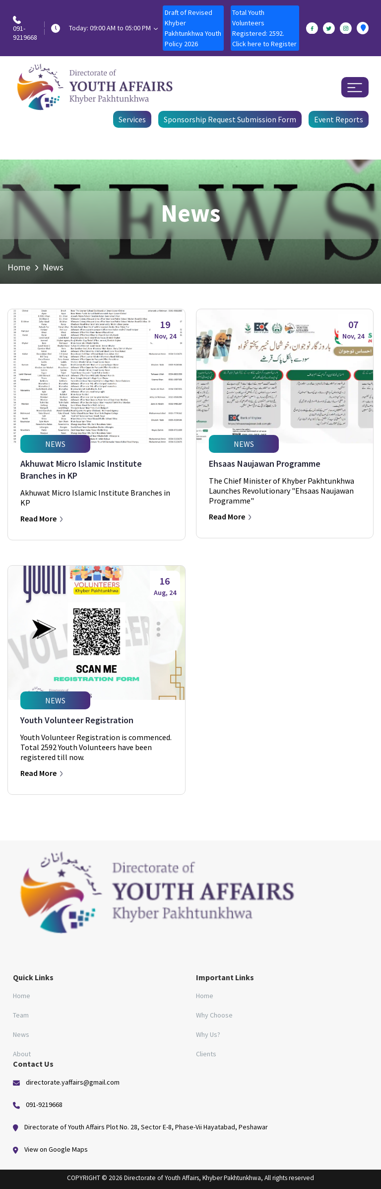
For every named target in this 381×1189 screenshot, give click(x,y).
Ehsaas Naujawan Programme (264, 463)
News (21, 1034)
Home (18, 267)
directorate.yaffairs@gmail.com (73, 1082)
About (22, 1053)
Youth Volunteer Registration (76, 720)
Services (132, 119)
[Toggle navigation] (355, 87)
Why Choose (214, 1015)
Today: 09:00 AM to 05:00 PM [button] (113, 27)
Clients (206, 1053)
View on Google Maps (56, 1149)
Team (21, 1015)
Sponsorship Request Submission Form (230, 119)
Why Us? (208, 1034)
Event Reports (338, 119)
